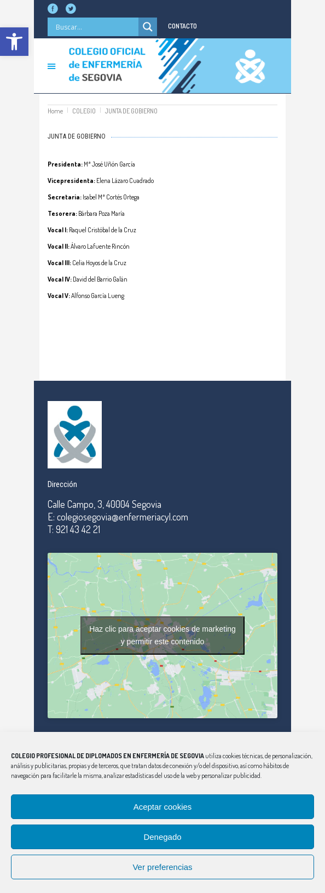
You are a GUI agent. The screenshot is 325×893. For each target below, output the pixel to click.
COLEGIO (84, 111)
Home (55, 111)
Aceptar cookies (163, 806)
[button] (14, 41)
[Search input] (96, 27)
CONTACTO (182, 26)
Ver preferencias (162, 867)
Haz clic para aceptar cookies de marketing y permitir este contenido (162, 635)
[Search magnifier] (147, 27)
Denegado (162, 837)
